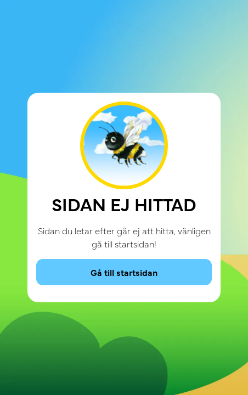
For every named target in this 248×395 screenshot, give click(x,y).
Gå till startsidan (124, 272)
